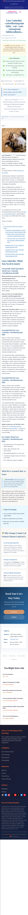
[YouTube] (15, 795)
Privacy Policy (12, 655)
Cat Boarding (5, 760)
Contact (3, 773)
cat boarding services (15, 426)
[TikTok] (18, 795)
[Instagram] (9, 795)
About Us (5, 655)
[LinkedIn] (21, 795)
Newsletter (4, 789)
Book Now (14, 612)
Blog (6, 116)
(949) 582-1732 (14, 4)
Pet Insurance (5, 757)
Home (3, 116)
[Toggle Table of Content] (3, 224)
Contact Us (14, 659)
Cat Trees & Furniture (7, 752)
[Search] (26, 7)
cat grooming (13, 428)
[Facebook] (6, 795)
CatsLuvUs (8, 834)
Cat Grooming (5, 754)
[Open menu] (20, 12)
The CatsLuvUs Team (8, 35)
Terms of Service (21, 655)
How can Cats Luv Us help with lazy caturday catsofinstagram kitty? (16, 240)
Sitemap (3, 792)
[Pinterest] (24, 795)
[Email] (2, 795)
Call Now (14, 617)
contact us (22, 428)
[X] (12, 795)
